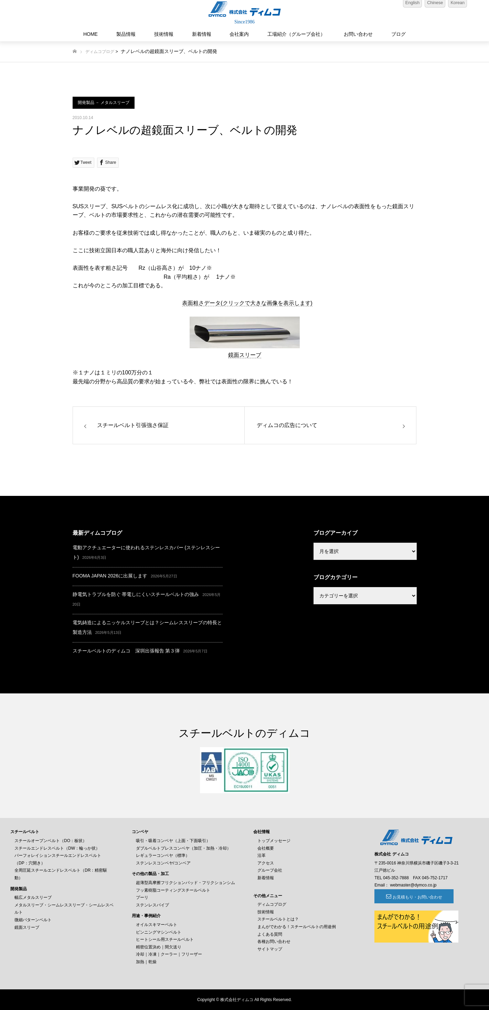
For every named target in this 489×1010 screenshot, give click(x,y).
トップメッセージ (273, 840)
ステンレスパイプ (152, 905)
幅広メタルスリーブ (33, 897)
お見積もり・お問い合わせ (412, 897)
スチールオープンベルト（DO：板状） (50, 840)
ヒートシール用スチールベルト (165, 939)
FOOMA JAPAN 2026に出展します (110, 575)
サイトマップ (269, 949)
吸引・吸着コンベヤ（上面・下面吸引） (173, 840)
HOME (90, 34)
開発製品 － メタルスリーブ (104, 102)
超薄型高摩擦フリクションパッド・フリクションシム (185, 882)
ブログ (398, 34)
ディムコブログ (99, 51)
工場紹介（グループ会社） (296, 34)
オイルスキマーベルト (156, 924)
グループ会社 (269, 870)
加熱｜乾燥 (146, 961)
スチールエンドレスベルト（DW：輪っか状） (57, 848)
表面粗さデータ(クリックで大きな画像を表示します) (247, 303)
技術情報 (163, 34)
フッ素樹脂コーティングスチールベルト (173, 890)
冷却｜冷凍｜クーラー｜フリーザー (169, 954)
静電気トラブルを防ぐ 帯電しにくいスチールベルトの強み (136, 594)
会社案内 (239, 34)
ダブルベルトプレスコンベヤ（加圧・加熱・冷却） (183, 848)
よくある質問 (269, 934)
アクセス (265, 863)
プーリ (142, 897)
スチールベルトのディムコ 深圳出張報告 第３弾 (126, 650)
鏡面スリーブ (244, 355)
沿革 (261, 855)
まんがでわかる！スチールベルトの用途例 (296, 926)
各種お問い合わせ (273, 941)
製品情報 (126, 34)
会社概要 (265, 848)
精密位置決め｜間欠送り (158, 947)
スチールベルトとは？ (278, 919)
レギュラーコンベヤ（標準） (163, 855)
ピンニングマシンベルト (158, 932)
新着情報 (201, 34)
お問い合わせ (358, 34)
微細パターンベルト (33, 919)
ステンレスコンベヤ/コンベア (163, 863)
